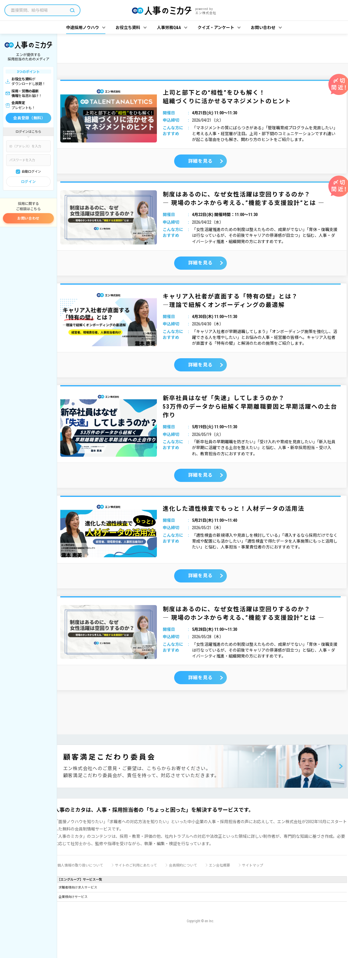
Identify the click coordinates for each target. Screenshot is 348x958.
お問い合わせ (28, 218)
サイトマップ (252, 865)
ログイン (28, 182)
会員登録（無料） (29, 118)
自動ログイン (31, 171)
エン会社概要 (219, 865)
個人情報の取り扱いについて (80, 865)
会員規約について (183, 865)
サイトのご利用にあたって (136, 865)
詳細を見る (200, 161)
